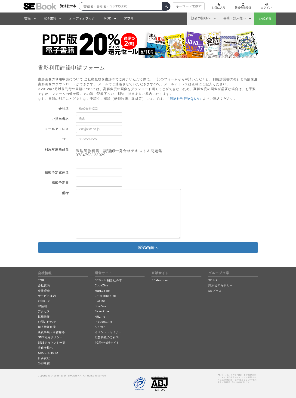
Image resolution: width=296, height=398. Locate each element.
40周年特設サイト (107, 342)
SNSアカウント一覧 (51, 342)
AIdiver (100, 327)
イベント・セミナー (108, 332)
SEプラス (215, 290)
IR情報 (42, 306)
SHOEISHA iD (48, 352)
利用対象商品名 (57, 149)
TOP (41, 280)
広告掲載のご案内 (107, 337)
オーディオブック (82, 18)
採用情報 (44, 316)
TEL (65, 139)
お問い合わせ (47, 321)
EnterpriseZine (105, 296)
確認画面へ (148, 247)
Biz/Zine (101, 306)
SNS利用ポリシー (50, 337)
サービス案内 (47, 296)
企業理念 (44, 290)
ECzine (100, 301)
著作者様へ (45, 347)
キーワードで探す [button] (189, 6)
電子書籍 (49, 18)
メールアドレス (57, 129)
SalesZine (102, 311)
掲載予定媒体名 (57, 172)
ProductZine (103, 321)
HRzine (100, 316)
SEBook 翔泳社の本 (108, 280)
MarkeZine (102, 290)
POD (107, 18)
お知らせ (44, 301)
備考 (65, 193)
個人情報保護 (47, 327)
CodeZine (102, 285)
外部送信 (44, 363)
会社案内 (44, 285)
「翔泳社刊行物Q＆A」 (184, 98)
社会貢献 (44, 358)
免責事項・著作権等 (51, 332)
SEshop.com (160, 280)
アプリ (129, 18)
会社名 (64, 108)
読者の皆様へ (201, 18)
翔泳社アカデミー (220, 285)
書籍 (27, 18)
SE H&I (213, 280)
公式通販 (265, 18)
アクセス (44, 311)
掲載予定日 (60, 183)
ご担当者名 (60, 119)
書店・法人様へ (234, 18)
